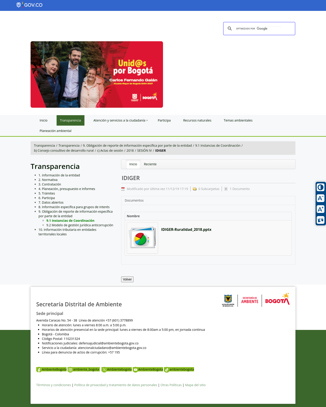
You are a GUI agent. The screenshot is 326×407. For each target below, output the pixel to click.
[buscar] (258, 29)
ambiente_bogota (83, 369)
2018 (130, 150)
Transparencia (44, 145)
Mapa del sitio (195, 385)
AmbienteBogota (51, 369)
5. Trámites (46, 193)
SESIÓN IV (144, 150)
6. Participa (46, 198)
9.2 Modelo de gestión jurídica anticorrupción (79, 225)
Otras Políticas (171, 385)
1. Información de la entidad (59, 175)
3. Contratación (49, 184)
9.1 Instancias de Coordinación (217, 145)
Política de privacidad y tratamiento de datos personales (115, 385)
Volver (127, 279)
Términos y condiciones (53, 385)
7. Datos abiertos (51, 202)
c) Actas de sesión (110, 150)
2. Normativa (48, 180)
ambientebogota (179, 369)
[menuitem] (133, 164)
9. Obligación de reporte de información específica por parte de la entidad (137, 145)
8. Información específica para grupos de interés (74, 207)
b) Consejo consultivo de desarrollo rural (64, 150)
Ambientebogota (116, 369)
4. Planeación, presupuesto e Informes (66, 189)
